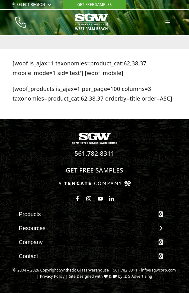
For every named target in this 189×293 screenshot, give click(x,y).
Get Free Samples (94, 170)
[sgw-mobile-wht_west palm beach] (91, 16)
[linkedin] (111, 198)
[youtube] (100, 198)
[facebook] (77, 198)
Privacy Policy (52, 276)
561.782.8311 (94, 153)
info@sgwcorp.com (158, 270)
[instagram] (88, 198)
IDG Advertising (138, 276)
